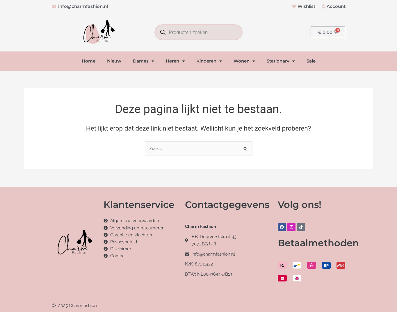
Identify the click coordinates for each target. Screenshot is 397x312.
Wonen (244, 61)
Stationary (281, 61)
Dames (143, 61)
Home (88, 61)
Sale (311, 61)
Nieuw (114, 61)
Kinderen (209, 61)
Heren (175, 61)
